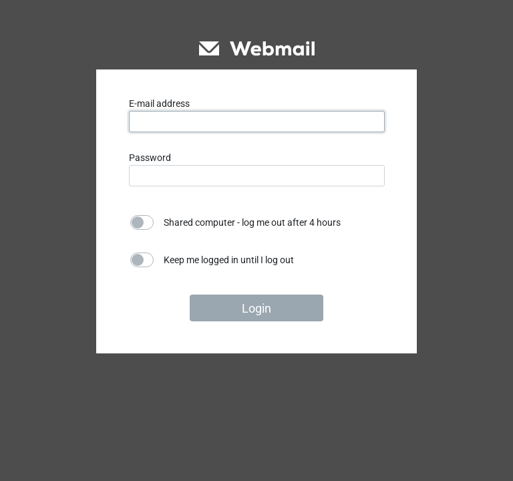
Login (256, 308)
